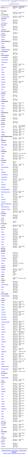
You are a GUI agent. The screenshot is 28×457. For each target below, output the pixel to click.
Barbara (3, 253)
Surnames (14, 453)
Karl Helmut (3, 427)
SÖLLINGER (4, 223)
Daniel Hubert (4, 62)
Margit (2, 43)
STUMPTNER (4, 431)
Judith (2, 287)
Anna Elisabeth (4, 57)
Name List (19, 453)
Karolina (3, 77)
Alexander (3, 162)
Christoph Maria (4, 167)
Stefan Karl (3, 91)
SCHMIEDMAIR (4, 101)
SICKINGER (3, 160)
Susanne (3, 201)
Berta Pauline (4, 23)
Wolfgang (3, 265)
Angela (2, 304)
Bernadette (3, 258)
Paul (2, 194)
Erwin (2, 64)
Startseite (14, 452)
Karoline (3, 79)
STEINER (3, 280)
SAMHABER (3, 18)
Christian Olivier (4, 284)
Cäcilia (2, 307)
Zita (2, 138)
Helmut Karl (3, 317)
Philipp (2, 272)
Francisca (3, 312)
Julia (2, 182)
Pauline (3, 108)
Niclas (2, 45)
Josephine (3, 341)
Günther (3, 375)
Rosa (2, 89)
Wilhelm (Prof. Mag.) (5, 209)
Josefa (2, 74)
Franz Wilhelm (4, 174)
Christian (3, 443)
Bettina (2, 37)
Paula (2, 241)
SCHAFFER (3, 25)
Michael (3, 105)
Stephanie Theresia (5, 49)
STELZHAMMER (4, 293)
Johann (3, 72)
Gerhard (3, 234)
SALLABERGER (4, 14)
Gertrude (3, 118)
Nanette (3, 39)
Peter (2, 196)
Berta (2, 232)
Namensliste (22, 450)
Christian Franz (4, 59)
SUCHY (2, 441)
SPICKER (3, 248)
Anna (2, 164)
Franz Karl (3, 67)
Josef (2, 97)
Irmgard (3, 33)
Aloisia (2, 302)
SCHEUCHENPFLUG (5, 41)
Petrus (2, 416)
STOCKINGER (4, 373)
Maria (2, 12)
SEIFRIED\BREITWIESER (7, 136)
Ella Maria (3, 172)
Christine (3, 260)
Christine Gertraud (5, 295)
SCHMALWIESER (5, 55)
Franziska (3, 314)
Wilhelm (3, 211)
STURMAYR (3, 438)
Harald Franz (4, 177)
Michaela (3, 86)
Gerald (2, 298)
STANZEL (3, 267)
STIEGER (3, 300)
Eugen (2, 263)
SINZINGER (3, 213)
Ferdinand (3, 142)
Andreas (3, 20)
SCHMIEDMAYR (4, 112)
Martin (2, 218)
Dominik (3, 95)
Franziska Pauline (5, 16)
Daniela (3, 309)
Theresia (3, 149)
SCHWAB (3, 120)
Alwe (2, 278)
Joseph (2, 339)
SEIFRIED (3, 124)
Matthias (3, 134)
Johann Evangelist (5, 321)
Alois (2, 229)
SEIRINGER (3, 140)
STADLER (3, 251)
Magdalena (3, 351)
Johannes (3, 331)
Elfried (2, 221)
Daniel (2, 26)
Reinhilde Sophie (5, 366)
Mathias (3, 132)
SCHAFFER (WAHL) (5, 31)
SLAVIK (2, 220)
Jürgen (2, 122)
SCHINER (3, 47)
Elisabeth (3, 215)
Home (23, 453)
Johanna (3, 329)
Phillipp (2, 274)
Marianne (3, 82)
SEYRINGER (4, 151)
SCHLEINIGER (4, 51)
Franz (2, 69)
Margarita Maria (4, 377)
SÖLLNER (3, 227)
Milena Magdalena (5, 189)
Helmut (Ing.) (4, 179)
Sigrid (2, 292)
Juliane (2, 156)
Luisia (2, 349)
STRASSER (3, 423)
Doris (2, 53)
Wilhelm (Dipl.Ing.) (5, 206)
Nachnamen (15, 450)
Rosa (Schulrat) (4, 368)
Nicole (2, 364)
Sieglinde (3, 199)
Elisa (2, 169)
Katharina (3, 29)
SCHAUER (3, 35)
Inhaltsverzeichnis (6, 450)
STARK (2, 276)
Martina (3, 84)
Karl (2, 289)
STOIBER (3, 382)
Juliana (2, 103)
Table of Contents (7, 453)
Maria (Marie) (4, 144)
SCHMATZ (3, 93)
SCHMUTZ (3, 116)
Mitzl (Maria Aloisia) (5, 191)
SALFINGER (3, 11)
